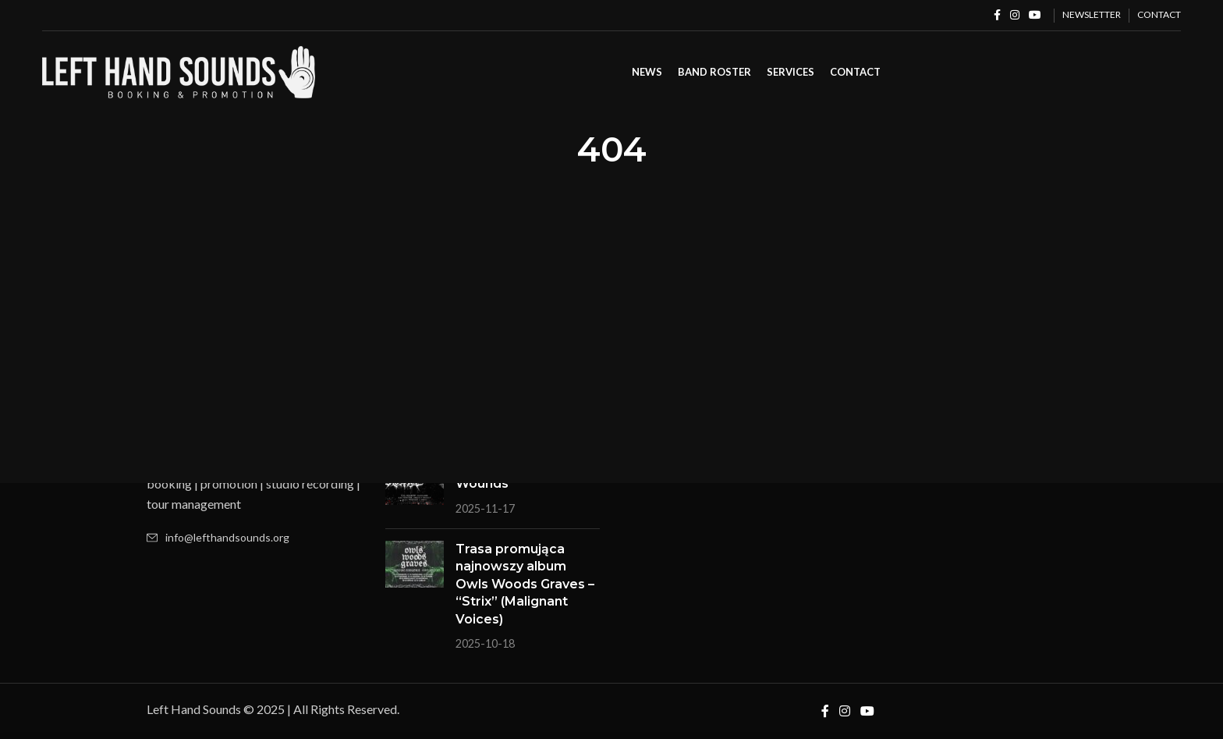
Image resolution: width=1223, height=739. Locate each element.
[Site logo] (178, 70)
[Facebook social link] (997, 15)
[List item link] (254, 537)
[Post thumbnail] (414, 487)
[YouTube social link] (1035, 15)
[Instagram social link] (1014, 15)
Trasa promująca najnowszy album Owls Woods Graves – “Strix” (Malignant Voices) (525, 584)
